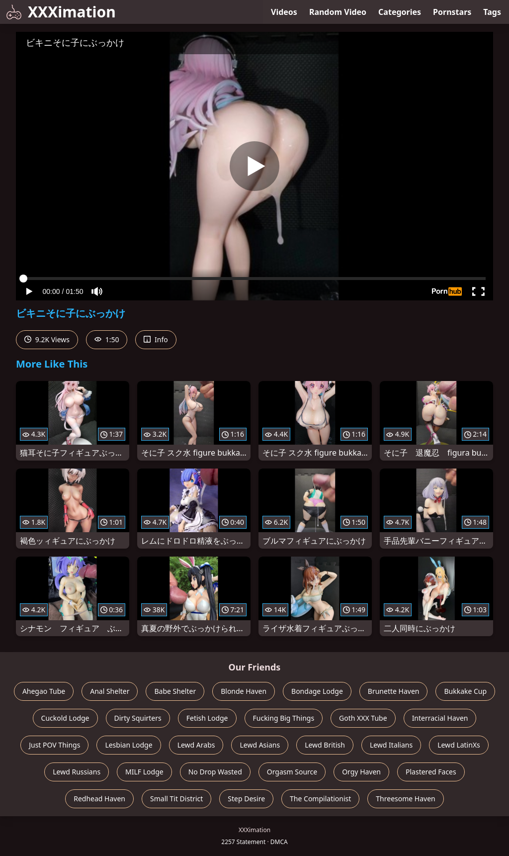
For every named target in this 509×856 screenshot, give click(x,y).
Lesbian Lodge (128, 745)
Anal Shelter (109, 691)
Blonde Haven (243, 691)
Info (156, 339)
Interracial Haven (440, 718)
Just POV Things (54, 745)
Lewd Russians (76, 771)
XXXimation (61, 11)
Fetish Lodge (207, 718)
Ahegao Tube (43, 691)
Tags (492, 11)
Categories (399, 11)
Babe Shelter (175, 691)
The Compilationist (320, 798)
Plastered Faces (431, 771)
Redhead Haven (99, 798)
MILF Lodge (144, 771)
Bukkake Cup (465, 691)
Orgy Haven (361, 771)
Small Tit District (176, 798)
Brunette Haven (394, 691)
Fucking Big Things (284, 718)
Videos (284, 11)
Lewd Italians (391, 745)
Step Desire (246, 798)
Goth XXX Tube (363, 718)
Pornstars (452, 11)
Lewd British (325, 745)
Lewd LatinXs (458, 745)
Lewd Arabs (196, 745)
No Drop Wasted (215, 771)
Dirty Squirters (138, 718)
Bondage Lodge (317, 691)
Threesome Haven (405, 798)
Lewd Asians (260, 745)
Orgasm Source (292, 771)
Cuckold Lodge (65, 718)
